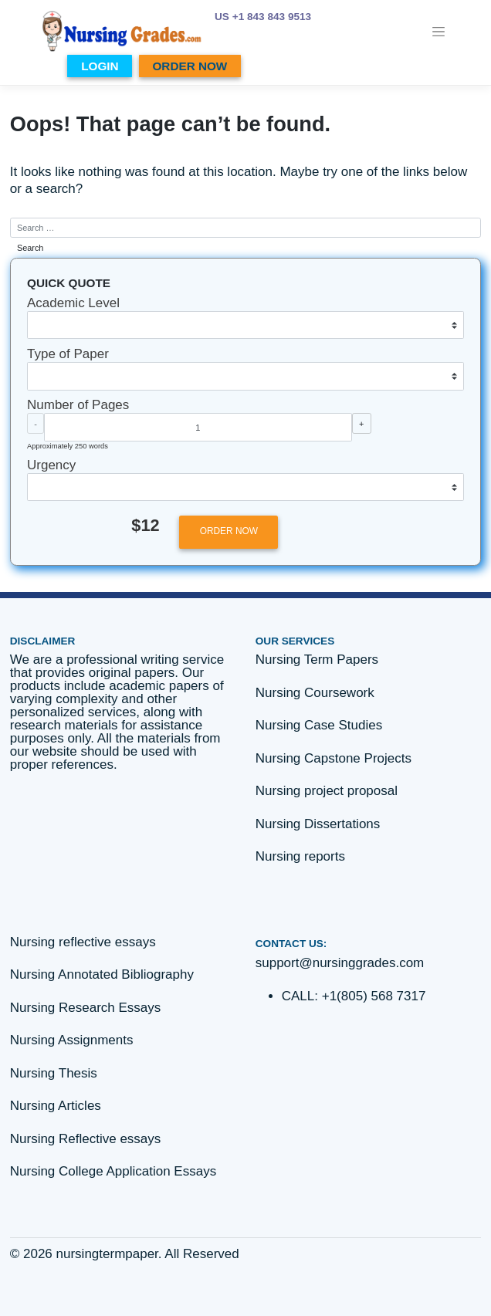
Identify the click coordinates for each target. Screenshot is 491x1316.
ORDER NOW (189, 66)
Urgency (51, 465)
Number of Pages (78, 405)
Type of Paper (68, 354)
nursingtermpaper (107, 1254)
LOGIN (99, 66)
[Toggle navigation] (439, 32)
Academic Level (73, 303)
